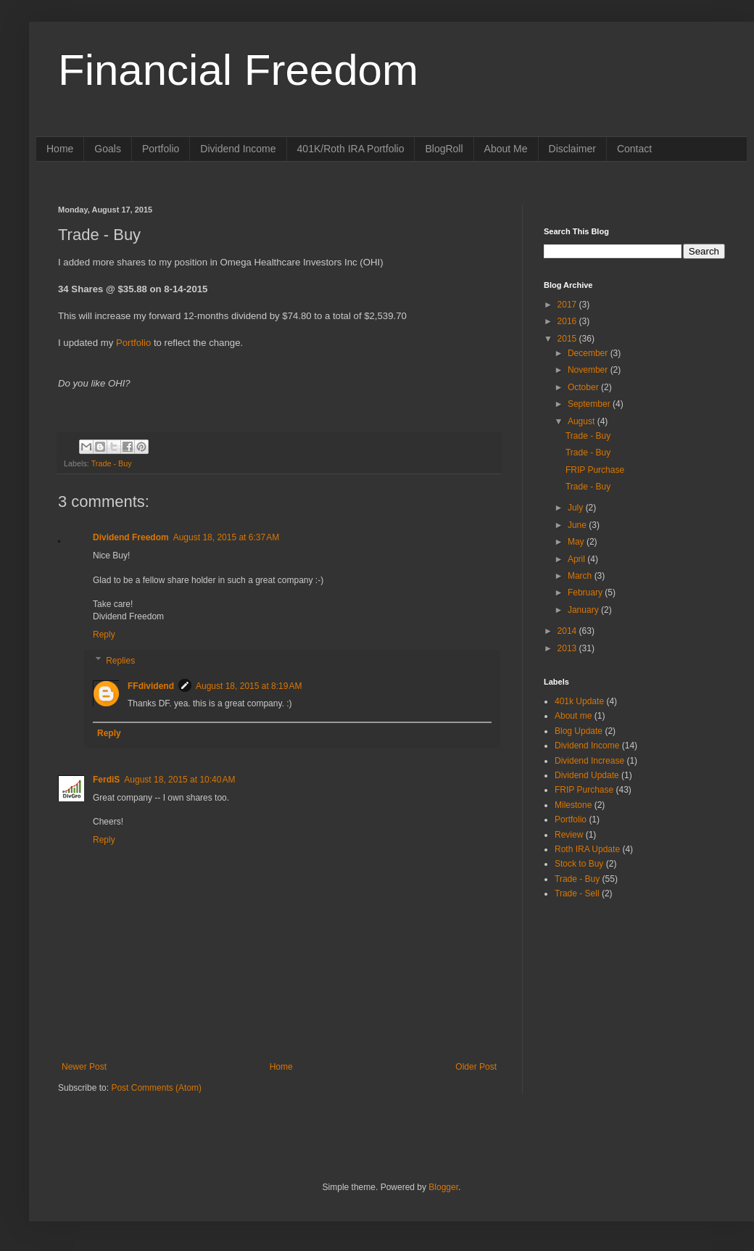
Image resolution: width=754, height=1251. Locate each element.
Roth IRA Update (587, 849)
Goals (107, 148)
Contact (634, 148)
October (584, 387)
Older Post (476, 1067)
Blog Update (578, 731)
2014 (568, 631)
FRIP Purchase (595, 470)
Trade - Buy (111, 463)
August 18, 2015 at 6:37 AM (226, 537)
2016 (568, 321)
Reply (104, 634)
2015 (568, 339)
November (589, 370)
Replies (120, 661)
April (577, 559)
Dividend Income (238, 148)
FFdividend (151, 686)
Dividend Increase (589, 761)
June (578, 525)
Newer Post (84, 1067)
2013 (568, 648)
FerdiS (106, 780)
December (589, 353)
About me (573, 716)
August (582, 421)
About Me (506, 148)
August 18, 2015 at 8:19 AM (249, 686)
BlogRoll (444, 148)
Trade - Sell (577, 893)
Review (569, 835)
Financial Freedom (238, 70)
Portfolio (160, 148)
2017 (568, 305)
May (577, 542)
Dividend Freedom (131, 537)
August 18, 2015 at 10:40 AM (179, 780)
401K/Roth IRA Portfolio (351, 148)
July (577, 508)
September (590, 404)
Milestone (573, 805)
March (581, 576)
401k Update (579, 701)
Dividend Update (587, 775)
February (586, 592)
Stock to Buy (579, 864)
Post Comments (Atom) (156, 1088)
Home (59, 148)
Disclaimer (572, 148)
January (584, 610)
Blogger (443, 1187)
